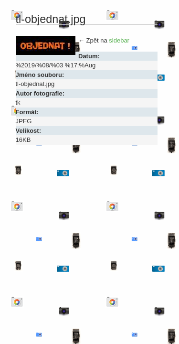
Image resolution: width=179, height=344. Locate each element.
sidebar (119, 40)
